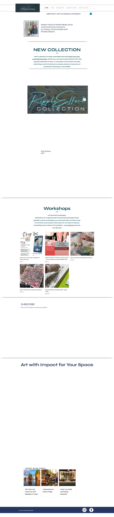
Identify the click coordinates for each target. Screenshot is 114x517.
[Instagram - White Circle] (84, 510)
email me (70, 225)
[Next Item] (84, 99)
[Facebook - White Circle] (91, 510)
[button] (91, 13)
